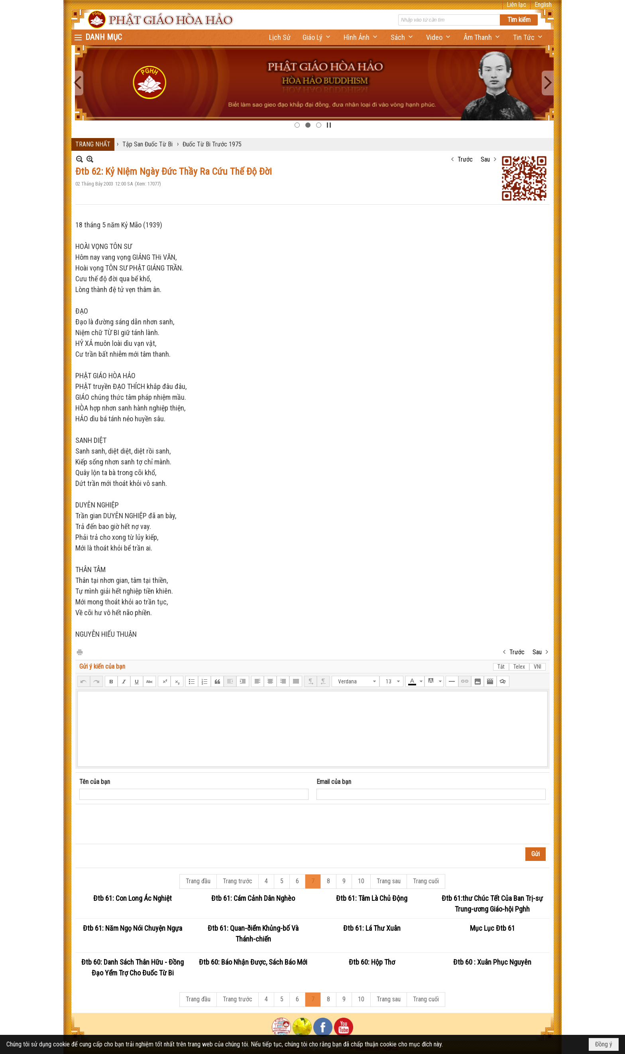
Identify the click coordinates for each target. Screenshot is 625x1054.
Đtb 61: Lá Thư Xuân (372, 928)
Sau (485, 159)
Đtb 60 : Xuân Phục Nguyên (492, 962)
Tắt (501, 666)
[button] (317, 37)
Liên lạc (516, 4)
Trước (465, 159)
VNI (537, 666)
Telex (519, 666)
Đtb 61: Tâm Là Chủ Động (371, 898)
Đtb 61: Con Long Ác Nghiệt (132, 898)
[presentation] (139, 824)
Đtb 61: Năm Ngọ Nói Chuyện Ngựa (132, 928)
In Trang (79, 651)
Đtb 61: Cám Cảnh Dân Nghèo (253, 898)
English (543, 4)
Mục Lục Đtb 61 (492, 928)
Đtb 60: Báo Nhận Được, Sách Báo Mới (253, 962)
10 (361, 881)
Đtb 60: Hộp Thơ (372, 962)
